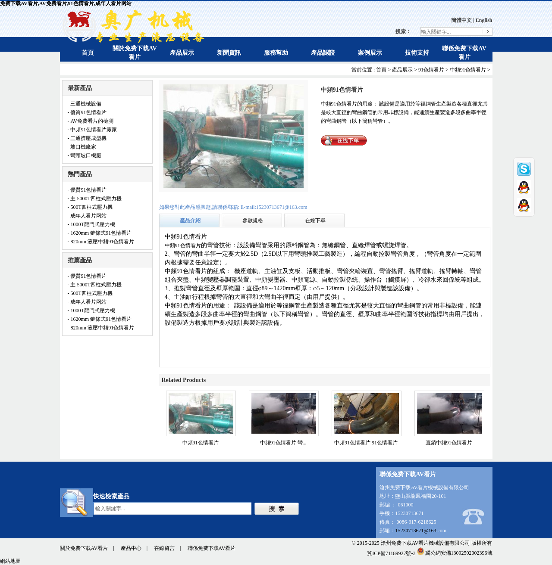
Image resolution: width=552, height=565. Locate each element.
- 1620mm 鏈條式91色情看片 (100, 233)
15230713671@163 (415, 531)
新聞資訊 (229, 53)
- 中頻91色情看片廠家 (92, 130)
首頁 (88, 53)
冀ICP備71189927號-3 (391, 553)
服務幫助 (276, 53)
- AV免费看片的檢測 (91, 121)
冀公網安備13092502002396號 (454, 553)
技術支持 (417, 53)
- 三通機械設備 (85, 104)
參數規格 (252, 220)
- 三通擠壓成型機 (87, 138)
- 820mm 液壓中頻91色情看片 (101, 242)
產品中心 (131, 548)
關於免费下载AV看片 (84, 548)
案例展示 (370, 53)
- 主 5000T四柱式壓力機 (95, 199)
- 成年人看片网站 (87, 216)
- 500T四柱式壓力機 (90, 207)
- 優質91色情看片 (87, 112)
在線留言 (164, 548)
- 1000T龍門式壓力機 (91, 224)
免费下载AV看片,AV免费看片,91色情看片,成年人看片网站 (66, 3)
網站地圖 (10, 561)
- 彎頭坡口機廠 (85, 155)
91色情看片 (431, 70)
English (484, 20)
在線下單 (315, 220)
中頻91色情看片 (468, 70)
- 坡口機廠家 (82, 147)
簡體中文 (461, 20)
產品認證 (323, 53)
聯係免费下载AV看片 (212, 548)
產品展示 (182, 53)
